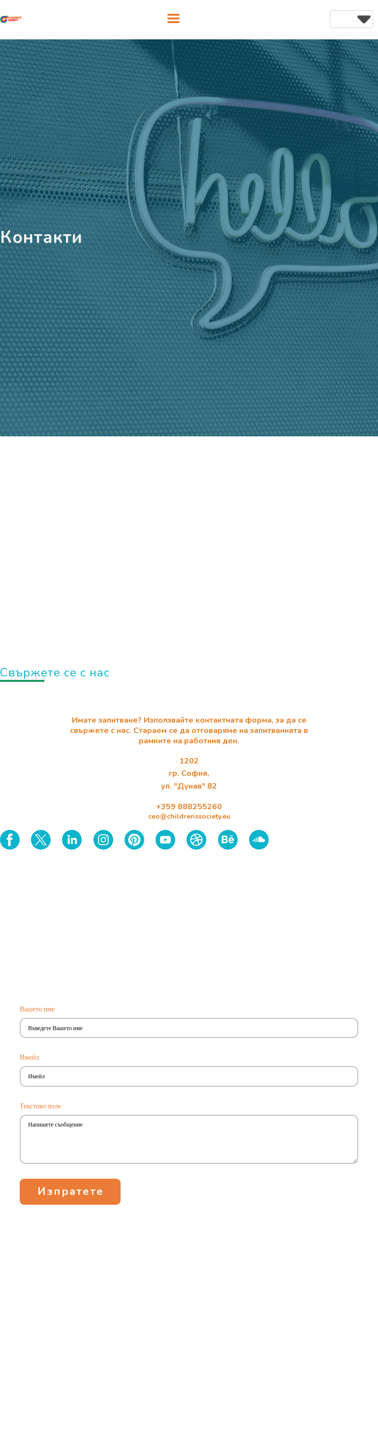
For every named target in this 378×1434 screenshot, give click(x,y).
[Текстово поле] (189, 1139)
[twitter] (41, 840)
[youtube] (165, 840)
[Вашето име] (189, 1028)
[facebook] (10, 840)
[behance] (228, 840)
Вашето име (39, 1009)
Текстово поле (42, 1105)
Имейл (31, 1057)
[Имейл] (189, 1076)
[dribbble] (196, 840)
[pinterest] (134, 840)
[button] (173, 18)
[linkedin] (72, 840)
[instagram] (103, 840)
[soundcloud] (259, 840)
